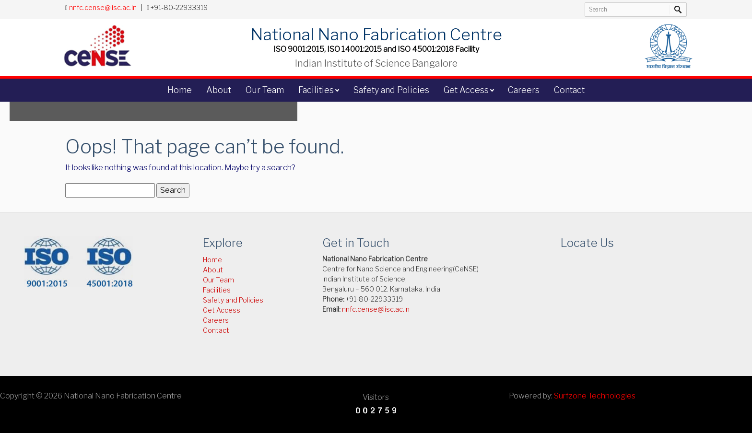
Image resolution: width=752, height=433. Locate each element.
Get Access (466, 90)
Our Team (265, 90)
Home (179, 90)
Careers (524, 90)
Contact (569, 90)
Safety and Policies (391, 90)
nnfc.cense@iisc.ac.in (103, 7)
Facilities (316, 90)
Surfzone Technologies (594, 395)
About (218, 90)
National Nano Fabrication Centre (376, 34)
